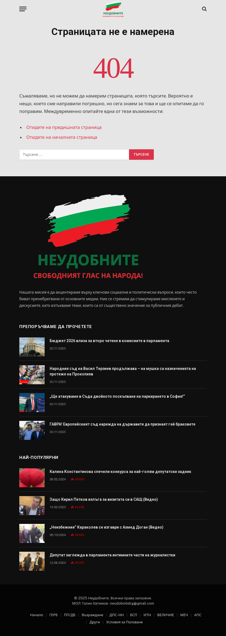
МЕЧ (184, 615)
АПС (197, 615)
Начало (36, 615)
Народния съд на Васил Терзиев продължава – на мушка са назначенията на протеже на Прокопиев (123, 371)
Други (95, 622)
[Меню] (22, 9)
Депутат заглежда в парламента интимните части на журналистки (112, 555)
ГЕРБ (53, 615)
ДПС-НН (116, 615)
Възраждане (92, 615)
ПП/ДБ (70, 615)
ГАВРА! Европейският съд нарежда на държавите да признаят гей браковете (122, 424)
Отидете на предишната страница (64, 127)
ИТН (147, 615)
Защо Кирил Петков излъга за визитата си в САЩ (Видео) (104, 499)
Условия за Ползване (124, 622)
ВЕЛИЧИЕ (165, 615)
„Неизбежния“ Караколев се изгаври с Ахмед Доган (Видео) (106, 527)
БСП (133, 615)
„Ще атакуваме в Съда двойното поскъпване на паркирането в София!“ (117, 396)
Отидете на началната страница (61, 137)
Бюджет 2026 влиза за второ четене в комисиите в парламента (109, 341)
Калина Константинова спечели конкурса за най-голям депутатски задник (120, 471)
